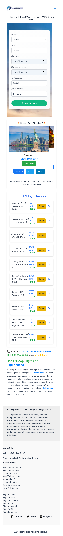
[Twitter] (31, 516)
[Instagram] (46, 516)
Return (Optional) (18, 67)
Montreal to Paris (10, 479)
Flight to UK (8, 503)
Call (50, 206)
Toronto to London (11, 485)
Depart (15, 56)
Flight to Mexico (10, 512)
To (13, 45)
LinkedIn (40, 171)
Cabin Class (17, 89)
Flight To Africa (9, 509)
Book (41, 206)
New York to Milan (11, 488)
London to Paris (10, 473)
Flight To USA (9, 497)
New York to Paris (11, 470)
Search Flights (29, 103)
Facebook (19, 171)
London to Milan (10, 482)
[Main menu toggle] (55, 8)
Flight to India (9, 494)
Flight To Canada (10, 500)
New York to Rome (11, 476)
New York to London (12, 467)
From (14, 34)
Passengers (17, 78)
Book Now (29, 164)
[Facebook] (18, 516)
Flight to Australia (10, 506)
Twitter (30, 171)
